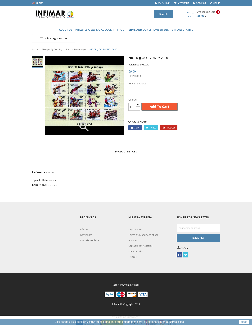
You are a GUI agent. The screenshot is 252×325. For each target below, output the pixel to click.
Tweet (152, 127)
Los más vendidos (89, 240)
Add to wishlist (137, 121)
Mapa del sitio (135, 251)
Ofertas (84, 229)
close (244, 321)
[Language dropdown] (39, 3)
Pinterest (170, 127)
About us (133, 240)
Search (163, 14)
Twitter (185, 254)
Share (137, 127)
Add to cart (159, 106)
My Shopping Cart (203, 14)
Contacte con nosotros (140, 245)
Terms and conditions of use (143, 234)
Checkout (199, 3)
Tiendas (132, 256)
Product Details (126, 151)
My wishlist (181, 3)
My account (162, 3)
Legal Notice (135, 229)
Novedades (86, 234)
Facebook (179, 254)
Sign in (215, 3)
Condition (38, 185)
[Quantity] (132, 107)
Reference (38, 172)
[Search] (126, 14)
